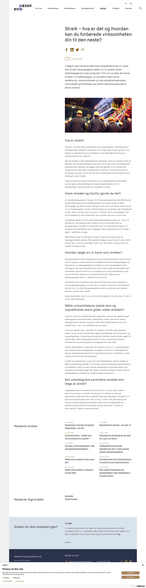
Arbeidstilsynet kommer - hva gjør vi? (115, 425)
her (119, 534)
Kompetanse (53, 8)
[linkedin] (125, 562)
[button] (66, 50)
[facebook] (120, 562)
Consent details (7, 581)
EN (126, 3)
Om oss (38, 8)
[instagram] (129, 562)
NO (131, 3)
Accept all (130, 573)
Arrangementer (87, 8)
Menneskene (69, 8)
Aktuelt (103, 8)
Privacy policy (20, 581)
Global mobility (71, 499)
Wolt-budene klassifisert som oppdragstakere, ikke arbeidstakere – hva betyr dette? (115, 473)
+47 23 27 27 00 (103, 562)
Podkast (115, 8)
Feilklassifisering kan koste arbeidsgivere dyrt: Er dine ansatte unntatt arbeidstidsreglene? (114, 449)
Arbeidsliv (69, 496)
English (6, 565)
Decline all (130, 577)
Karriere (128, 8)
